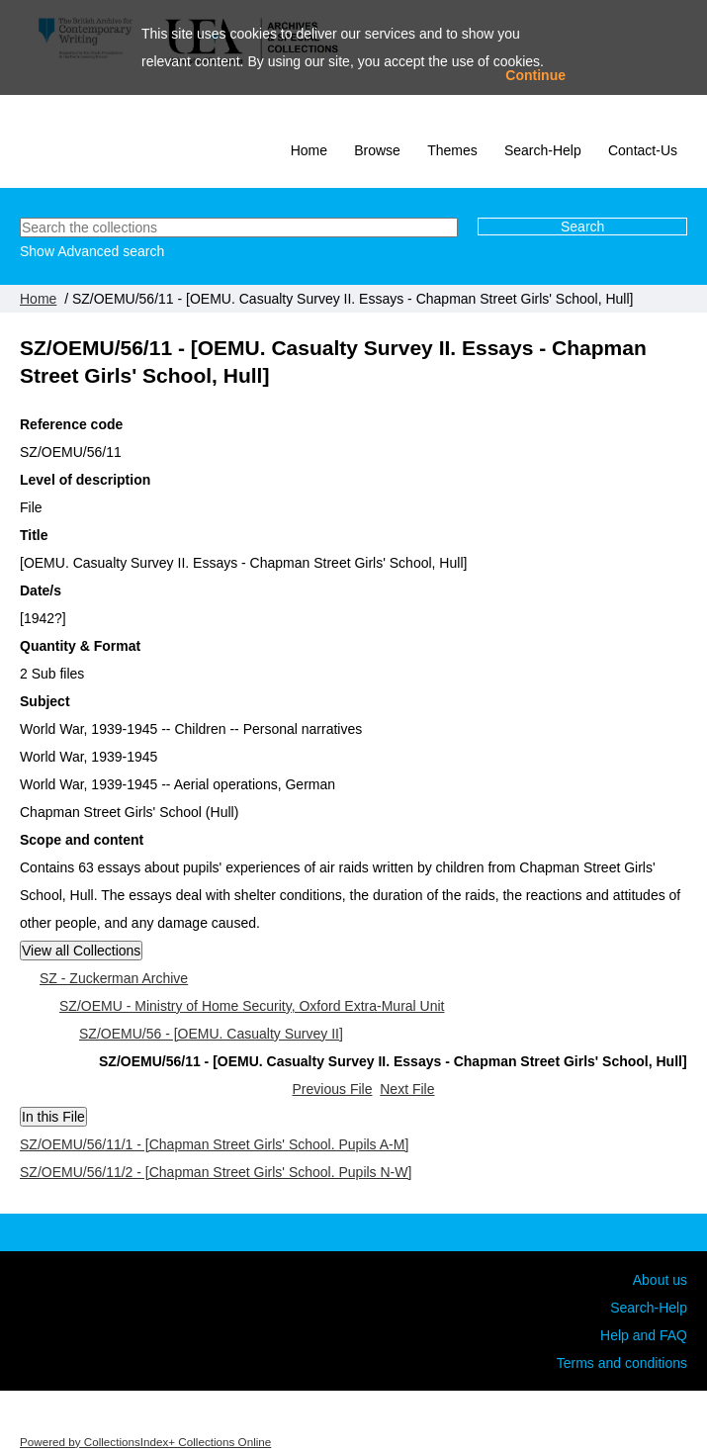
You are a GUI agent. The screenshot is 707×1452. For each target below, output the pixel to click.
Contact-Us (642, 150)
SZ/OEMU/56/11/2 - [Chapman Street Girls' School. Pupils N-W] (215, 1172)
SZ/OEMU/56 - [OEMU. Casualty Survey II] (211, 1034)
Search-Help (542, 150)
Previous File (333, 1089)
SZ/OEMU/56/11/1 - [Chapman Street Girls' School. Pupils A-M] (214, 1144)
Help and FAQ (643, 1335)
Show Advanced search (92, 251)
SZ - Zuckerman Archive (114, 978)
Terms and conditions (622, 1363)
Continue (535, 75)
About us (660, 1280)
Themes (452, 150)
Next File (407, 1089)
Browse (377, 150)
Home (309, 150)
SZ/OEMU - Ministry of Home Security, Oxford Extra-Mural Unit (251, 1006)
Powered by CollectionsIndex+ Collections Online (145, 1441)
